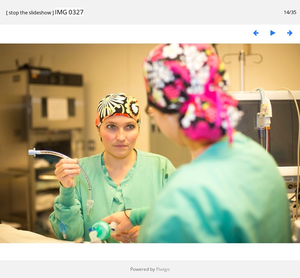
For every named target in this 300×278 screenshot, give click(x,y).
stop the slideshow (30, 12)
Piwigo (163, 269)
